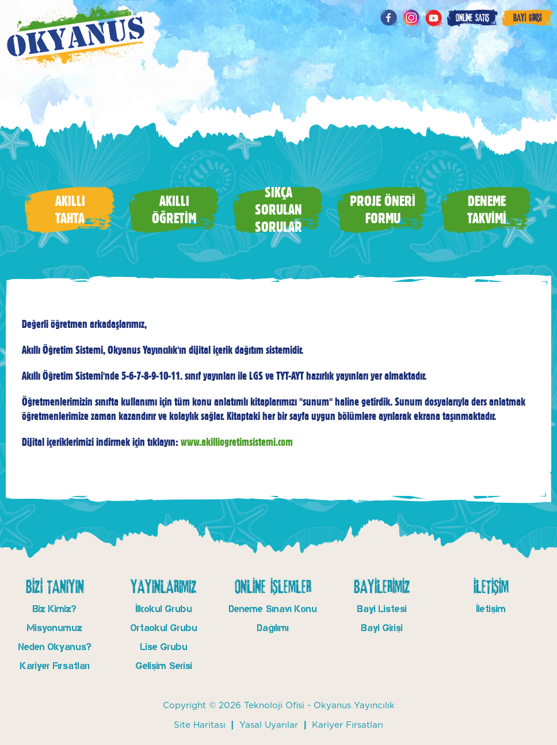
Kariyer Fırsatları (55, 666)
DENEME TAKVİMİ (486, 209)
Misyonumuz (54, 628)
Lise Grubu (164, 647)
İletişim (491, 609)
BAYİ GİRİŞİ (527, 17)
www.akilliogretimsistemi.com (237, 442)
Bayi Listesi (382, 609)
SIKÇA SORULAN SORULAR (278, 209)
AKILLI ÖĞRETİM (174, 209)
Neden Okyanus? (54, 647)
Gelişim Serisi (164, 666)
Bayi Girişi (382, 628)
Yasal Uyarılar (268, 725)
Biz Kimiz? (55, 609)
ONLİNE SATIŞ (472, 17)
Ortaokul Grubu (164, 628)
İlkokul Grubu (164, 609)
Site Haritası (200, 725)
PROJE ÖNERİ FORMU (382, 209)
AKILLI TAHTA (70, 209)
